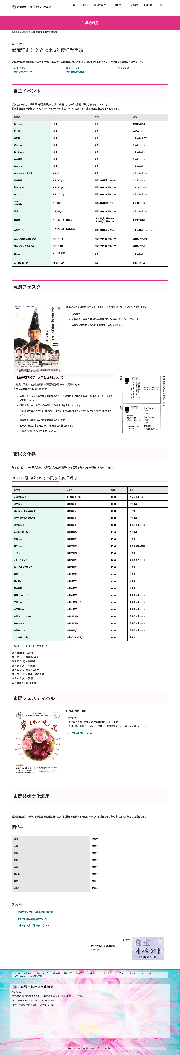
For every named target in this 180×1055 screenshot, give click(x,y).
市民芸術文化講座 (75, 72)
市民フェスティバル (24, 72)
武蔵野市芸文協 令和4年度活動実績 (35, 912)
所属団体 (149, 5)
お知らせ (84, 5)
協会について (101, 5)
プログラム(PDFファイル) (79, 733)
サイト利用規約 (106, 973)
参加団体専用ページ (39, 976)
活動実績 (135, 5)
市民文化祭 (123, 68)
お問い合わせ (20, 976)
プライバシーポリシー (127, 973)
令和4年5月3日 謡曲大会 (103, 946)
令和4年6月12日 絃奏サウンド (33, 919)
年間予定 (119, 5)
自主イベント (21, 68)
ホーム (17, 973)
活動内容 (56, 973)
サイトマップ (147, 973)
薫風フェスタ (73, 68)
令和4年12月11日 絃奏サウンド (33, 925)
